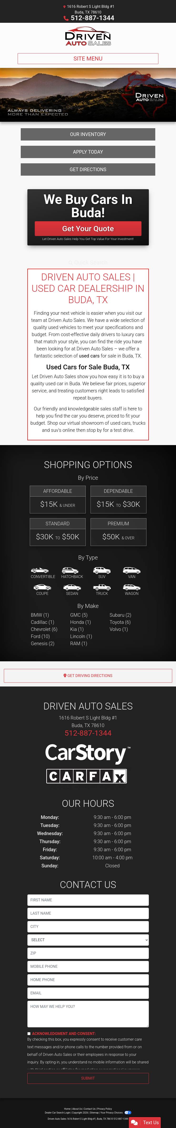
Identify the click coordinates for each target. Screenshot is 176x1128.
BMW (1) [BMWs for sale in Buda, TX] (40, 615)
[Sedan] (72, 590)
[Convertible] (43, 573)
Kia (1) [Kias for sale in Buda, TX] (77, 629)
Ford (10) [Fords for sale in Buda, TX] (40, 636)
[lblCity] (88, 926)
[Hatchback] (72, 573)
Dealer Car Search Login (57, 1112)
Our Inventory (88, 134)
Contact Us (90, 1109)
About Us (77, 1109)
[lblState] (88, 940)
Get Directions (88, 169)
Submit (88, 1078)
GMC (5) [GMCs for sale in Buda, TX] (79, 615)
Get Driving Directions (88, 675)
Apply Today (88, 152)
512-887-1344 (92, 18)
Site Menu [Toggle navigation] (88, 58)
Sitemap (94, 1112)
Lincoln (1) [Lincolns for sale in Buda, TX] (81, 636)
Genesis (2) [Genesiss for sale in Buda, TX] (43, 643)
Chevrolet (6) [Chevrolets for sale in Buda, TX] (44, 629)
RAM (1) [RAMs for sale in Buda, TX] (78, 643)
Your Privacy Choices (116, 1112)
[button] (88, 262)
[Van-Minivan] (132, 573)
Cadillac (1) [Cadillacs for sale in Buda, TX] (42, 622)
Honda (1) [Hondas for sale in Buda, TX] (80, 622)
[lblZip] (88, 953)
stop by (94, 430)
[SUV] (102, 573)
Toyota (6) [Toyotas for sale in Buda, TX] (120, 622)
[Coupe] (42, 590)
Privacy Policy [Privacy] (104, 1109)
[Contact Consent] (28, 1033)
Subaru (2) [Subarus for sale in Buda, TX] (120, 615)
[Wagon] (132, 590)
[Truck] (102, 590)
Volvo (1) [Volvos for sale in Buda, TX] (119, 629)
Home (67, 1109)
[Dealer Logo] (88, 36)
